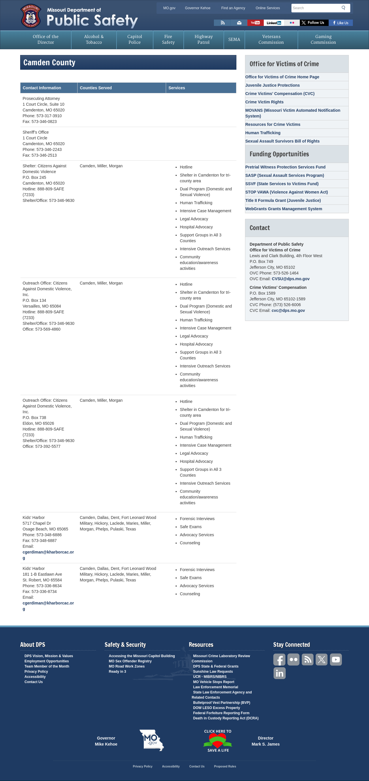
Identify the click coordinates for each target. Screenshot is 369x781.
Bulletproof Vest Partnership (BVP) (221, 703)
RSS (308, 659)
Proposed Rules (225, 766)
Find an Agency (233, 8)
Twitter (322, 659)
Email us (239, 23)
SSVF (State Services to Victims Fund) (282, 183)
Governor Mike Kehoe (106, 741)
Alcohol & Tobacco (94, 39)
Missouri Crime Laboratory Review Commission (221, 658)
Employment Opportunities (47, 661)
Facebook (279, 659)
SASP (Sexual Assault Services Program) (284, 175)
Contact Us (34, 682)
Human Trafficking (262, 132)
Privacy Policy (36, 672)
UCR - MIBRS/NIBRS (210, 677)
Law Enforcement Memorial (215, 687)
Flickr (292, 23)
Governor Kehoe (197, 8)
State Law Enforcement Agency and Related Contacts (222, 695)
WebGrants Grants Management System (283, 208)
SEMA (234, 39)
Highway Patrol (204, 39)
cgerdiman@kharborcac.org (48, 555)
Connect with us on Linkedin (274, 23)
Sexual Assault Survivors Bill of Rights (282, 141)
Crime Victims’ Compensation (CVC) (280, 93)
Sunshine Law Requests (213, 672)
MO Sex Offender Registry (130, 661)
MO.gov (169, 8)
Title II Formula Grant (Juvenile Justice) (283, 200)
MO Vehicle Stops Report (213, 682)
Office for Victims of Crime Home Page (282, 77)
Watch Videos (255, 23)
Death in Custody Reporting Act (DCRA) (226, 718)
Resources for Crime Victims (272, 124)
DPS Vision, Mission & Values (49, 656)
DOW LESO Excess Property (216, 708)
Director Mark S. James (266, 741)
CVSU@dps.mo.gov (291, 278)
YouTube (336, 659)
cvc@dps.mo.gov (288, 310)
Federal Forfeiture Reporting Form (221, 713)
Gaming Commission (323, 39)
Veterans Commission (271, 39)
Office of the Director (46, 39)
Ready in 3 (117, 672)
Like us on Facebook (341, 23)
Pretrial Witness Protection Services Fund (285, 167)
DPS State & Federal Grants (215, 666)
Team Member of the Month (47, 666)
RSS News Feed (222, 23)
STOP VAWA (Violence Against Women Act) (286, 192)
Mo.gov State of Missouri (151, 740)
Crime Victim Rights (264, 102)
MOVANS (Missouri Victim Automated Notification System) (292, 113)
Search (345, 7)
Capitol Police (134, 39)
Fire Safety (168, 39)
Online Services (268, 8)
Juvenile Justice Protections (272, 85)
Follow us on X (314, 23)
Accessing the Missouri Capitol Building (142, 656)
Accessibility (35, 677)
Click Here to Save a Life (217, 740)
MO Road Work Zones (127, 666)
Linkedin (279, 673)
